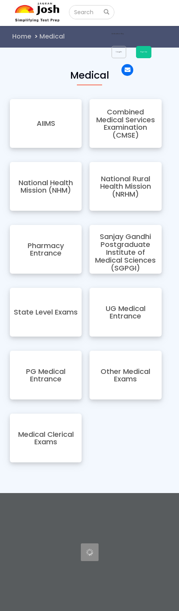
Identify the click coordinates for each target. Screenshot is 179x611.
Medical (52, 36)
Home (21, 36)
